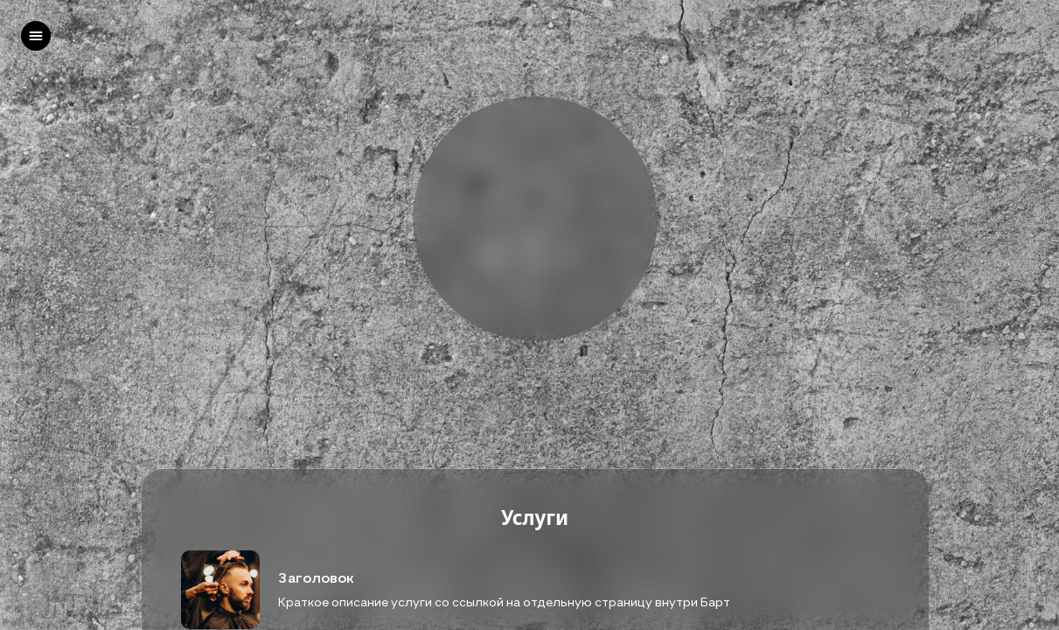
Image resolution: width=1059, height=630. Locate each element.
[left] (36, 36)
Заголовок (316, 577)
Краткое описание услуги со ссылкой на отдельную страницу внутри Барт (504, 601)
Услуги (534, 518)
